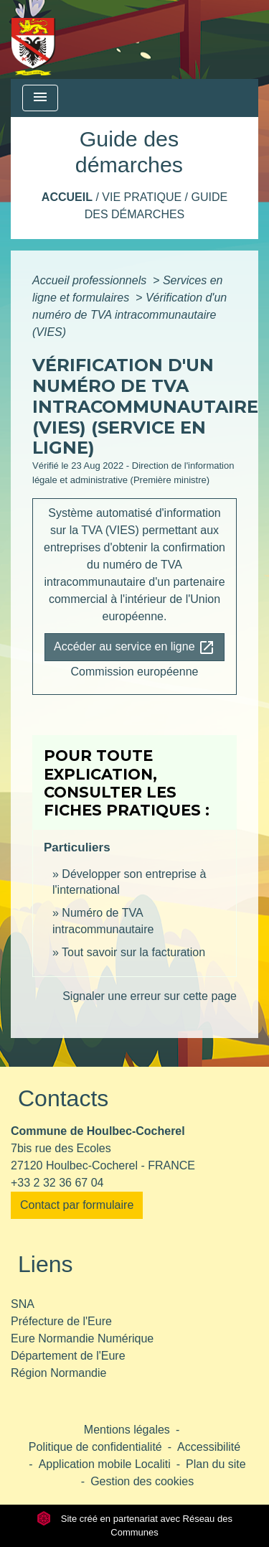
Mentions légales (127, 1430)
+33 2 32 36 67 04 (57, 1183)
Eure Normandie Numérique (82, 1338)
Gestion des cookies (142, 1481)
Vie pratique (141, 197)
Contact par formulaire (76, 1205)
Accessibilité (208, 1447)
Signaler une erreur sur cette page (149, 996)
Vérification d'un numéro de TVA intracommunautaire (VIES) (129, 314)
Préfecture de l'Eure (61, 1321)
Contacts (63, 1098)
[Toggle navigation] (40, 98)
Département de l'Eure (68, 1356)
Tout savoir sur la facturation (133, 952)
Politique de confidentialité (95, 1447)
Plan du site (216, 1464)
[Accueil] (33, 39)
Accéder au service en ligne (134, 647)
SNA (22, 1304)
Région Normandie (58, 1373)
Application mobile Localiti (105, 1464)
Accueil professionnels (91, 280)
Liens (45, 1264)
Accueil (67, 197)
